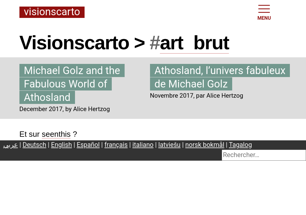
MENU (264, 12)
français (116, 144)
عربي (10, 144)
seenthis (56, 134)
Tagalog (240, 144)
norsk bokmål (204, 144)
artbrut (194, 42)
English (61, 144)
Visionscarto (52, 12)
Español (88, 144)
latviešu (169, 144)
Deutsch (34, 144)
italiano (143, 144)
